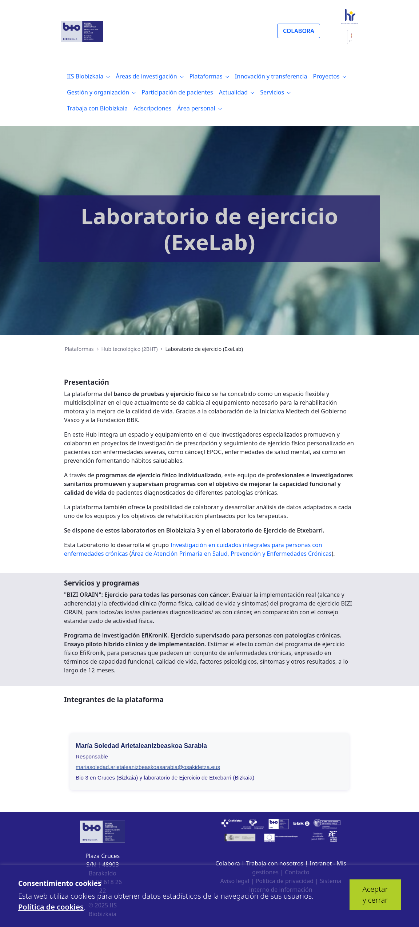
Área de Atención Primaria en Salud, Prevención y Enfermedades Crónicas (231, 554)
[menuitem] (88, 76)
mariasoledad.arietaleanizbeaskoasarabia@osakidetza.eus (148, 767)
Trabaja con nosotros (274, 863)
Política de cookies (51, 907)
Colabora (227, 863)
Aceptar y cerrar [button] (375, 894)
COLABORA (298, 31)
